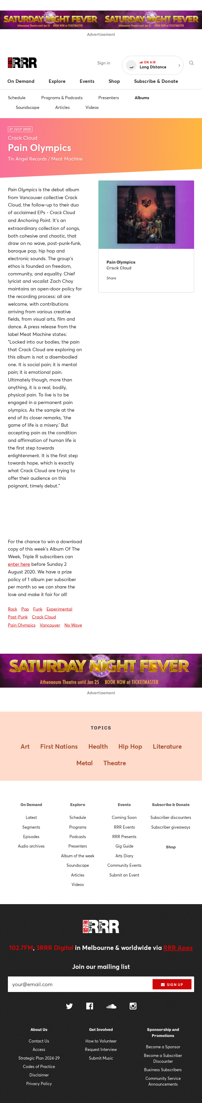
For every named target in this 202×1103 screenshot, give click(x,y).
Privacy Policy (39, 1083)
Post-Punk (18, 617)
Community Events (124, 865)
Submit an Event (124, 875)
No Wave (73, 625)
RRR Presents (124, 836)
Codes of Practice (39, 1066)
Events (124, 804)
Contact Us (39, 1041)
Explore (77, 804)
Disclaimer (39, 1074)
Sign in (103, 63)
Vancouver (50, 625)
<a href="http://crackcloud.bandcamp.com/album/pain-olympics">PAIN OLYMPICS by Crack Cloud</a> (45, 514)
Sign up (172, 984)
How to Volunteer (101, 1041)
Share (111, 277)
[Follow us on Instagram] (133, 1007)
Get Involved (101, 1029)
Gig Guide (124, 846)
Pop (25, 609)
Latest (31, 817)
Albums (142, 97)
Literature (167, 746)
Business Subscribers (163, 1069)
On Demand (31, 804)
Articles (62, 107)
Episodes (31, 836)
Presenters (108, 97)
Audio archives (31, 846)
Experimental (59, 609)
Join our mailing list (101, 966)
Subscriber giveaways (170, 827)
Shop (171, 847)
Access (39, 1049)
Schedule (17, 97)
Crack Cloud (44, 617)
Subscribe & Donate (171, 804)
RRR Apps (178, 947)
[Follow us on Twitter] (69, 1006)
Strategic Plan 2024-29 (39, 1058)
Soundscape (27, 107)
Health (98, 746)
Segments (31, 827)
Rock (12, 609)
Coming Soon (124, 817)
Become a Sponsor (163, 1046)
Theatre (114, 763)
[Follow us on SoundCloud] (111, 1007)
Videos (92, 107)
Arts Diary (124, 855)
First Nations (59, 746)
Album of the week (77, 855)
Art (25, 746)
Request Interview (101, 1049)
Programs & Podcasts (62, 97)
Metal (84, 763)
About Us (39, 1029)
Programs (78, 827)
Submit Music (101, 1058)
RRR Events (124, 827)
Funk (37, 609)
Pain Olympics (22, 625)
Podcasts (77, 836)
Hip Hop (130, 746)
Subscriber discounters (170, 817)
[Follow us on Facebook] (89, 1007)
